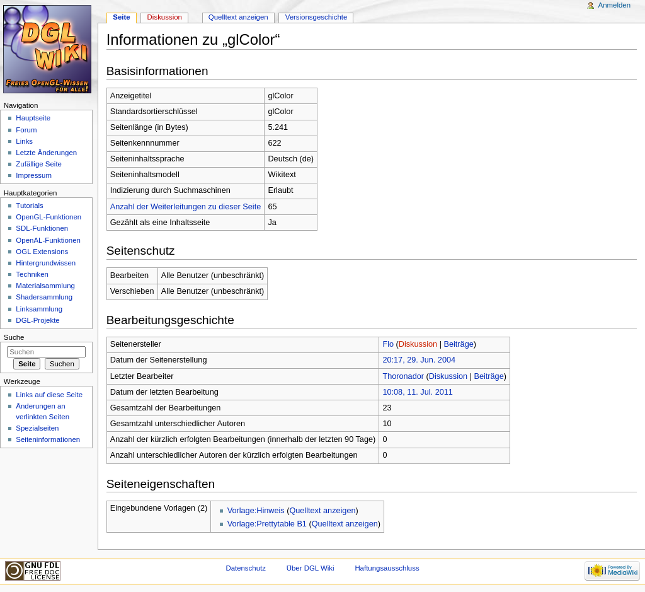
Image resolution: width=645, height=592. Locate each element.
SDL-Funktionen (42, 228)
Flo (388, 344)
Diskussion (418, 344)
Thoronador (403, 376)
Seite (121, 17)
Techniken (32, 274)
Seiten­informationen (48, 439)
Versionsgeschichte (316, 17)
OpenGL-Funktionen (48, 217)
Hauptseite (33, 118)
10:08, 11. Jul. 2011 (417, 392)
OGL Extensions (42, 251)
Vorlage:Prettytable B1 (267, 523)
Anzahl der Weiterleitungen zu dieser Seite (185, 206)
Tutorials (29, 205)
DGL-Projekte (37, 320)
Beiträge (459, 344)
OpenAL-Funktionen (48, 240)
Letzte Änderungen (46, 152)
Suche (14, 337)
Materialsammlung (45, 285)
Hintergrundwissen (46, 263)
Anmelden (614, 5)
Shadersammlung (44, 297)
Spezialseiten (37, 428)
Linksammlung (39, 309)
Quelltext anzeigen (322, 510)
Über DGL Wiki (310, 568)
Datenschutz (245, 568)
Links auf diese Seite (49, 394)
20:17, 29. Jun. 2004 (418, 360)
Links (24, 141)
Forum (26, 130)
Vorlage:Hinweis (256, 510)
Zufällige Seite (39, 164)
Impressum (34, 175)
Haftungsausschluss (387, 568)
